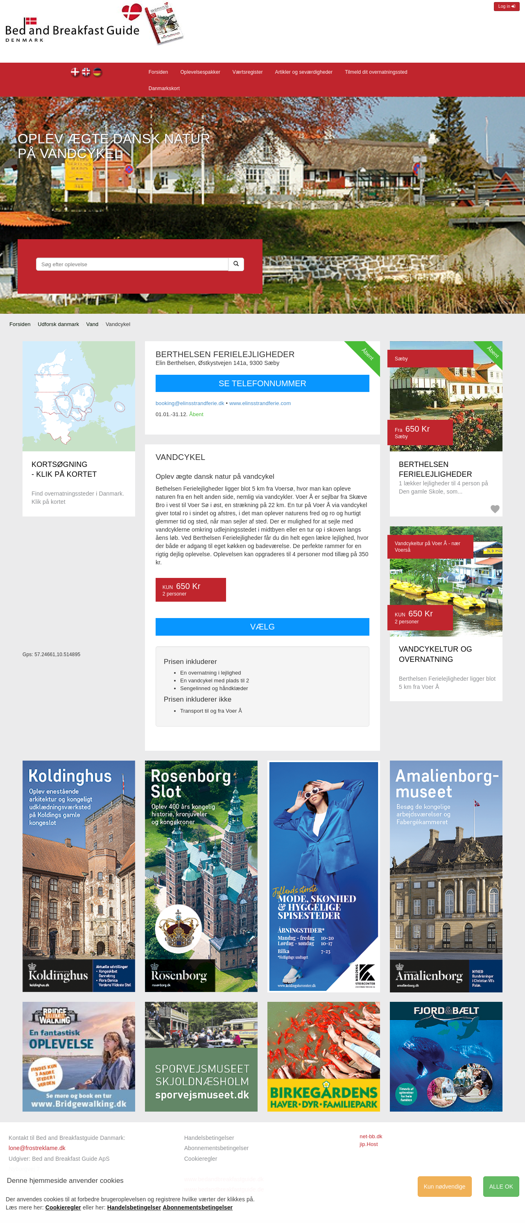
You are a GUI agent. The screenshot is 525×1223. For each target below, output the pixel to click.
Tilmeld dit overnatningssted (376, 72)
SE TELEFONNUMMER (262, 383)
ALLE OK (501, 1186)
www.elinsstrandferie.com (260, 403)
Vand (92, 324)
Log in (506, 6)
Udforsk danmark (58, 324)
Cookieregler (200, 1158)
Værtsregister (248, 72)
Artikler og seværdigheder (304, 72)
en (86, 73)
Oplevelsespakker (200, 72)
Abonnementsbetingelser (216, 1148)
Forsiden (158, 72)
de (97, 73)
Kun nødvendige (445, 1186)
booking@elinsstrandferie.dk (190, 403)
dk (75, 73)
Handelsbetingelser (209, 1138)
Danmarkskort (164, 88)
